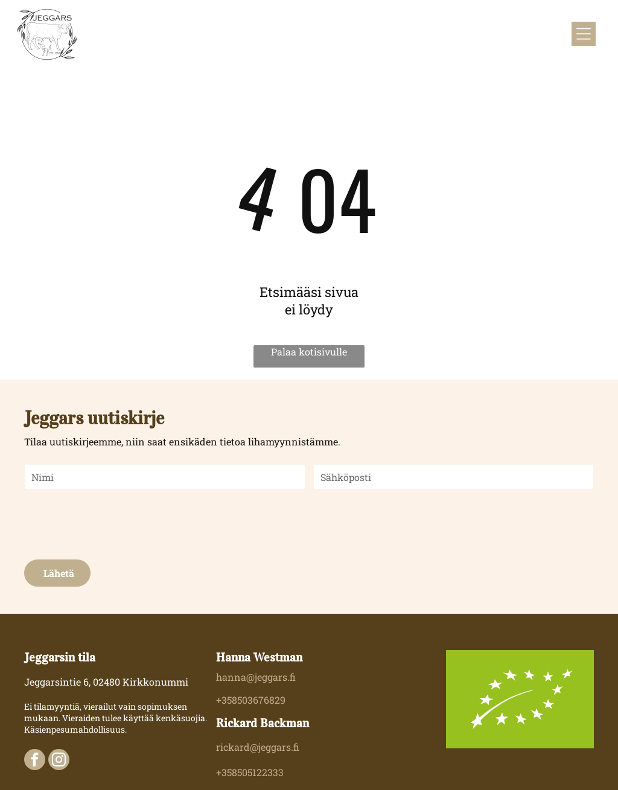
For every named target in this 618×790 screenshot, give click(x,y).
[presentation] (116, 523)
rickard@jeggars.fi (257, 747)
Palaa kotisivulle (309, 351)
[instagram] (58, 761)
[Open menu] (584, 34)
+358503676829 (250, 699)
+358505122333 (250, 772)
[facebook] (34, 761)
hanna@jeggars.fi (256, 677)
